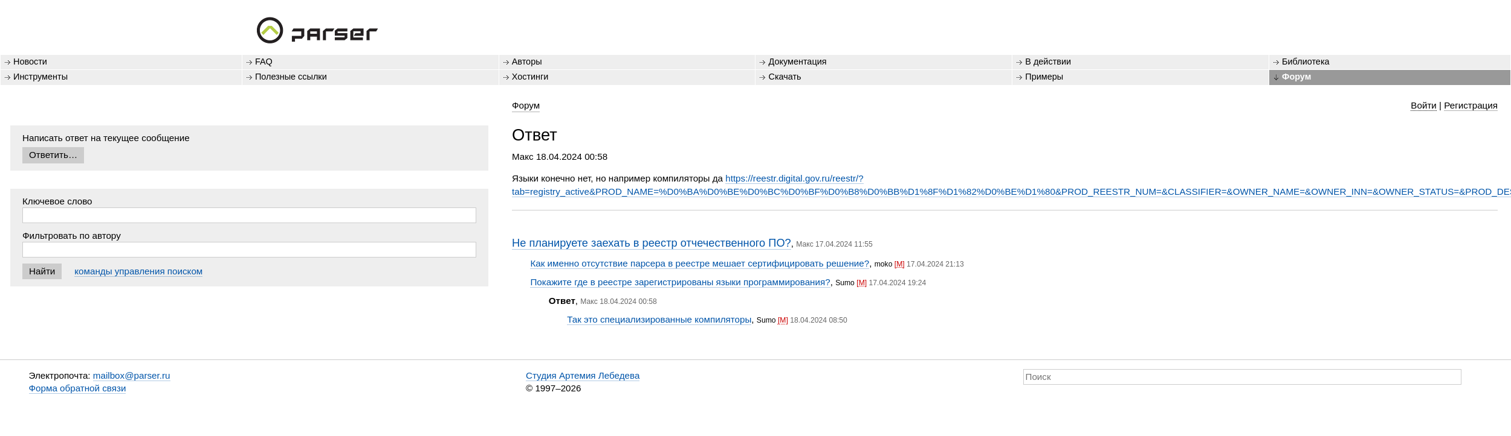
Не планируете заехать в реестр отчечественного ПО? (651, 242)
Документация (797, 61)
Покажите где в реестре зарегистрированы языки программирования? (680, 282)
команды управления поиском (138, 271)
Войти (1424, 105)
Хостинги (530, 76)
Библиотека (1306, 61)
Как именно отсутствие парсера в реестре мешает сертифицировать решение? (699, 263)
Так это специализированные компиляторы (659, 319)
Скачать (784, 76)
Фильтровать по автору (71, 235)
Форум (1296, 76)
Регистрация (1471, 105)
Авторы (527, 61)
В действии (1048, 61)
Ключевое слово (57, 201)
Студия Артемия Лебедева (582, 375)
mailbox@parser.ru (131, 375)
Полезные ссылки (291, 76)
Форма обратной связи (77, 388)
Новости (30, 61)
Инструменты (40, 76)
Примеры (1044, 76)
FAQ (264, 61)
